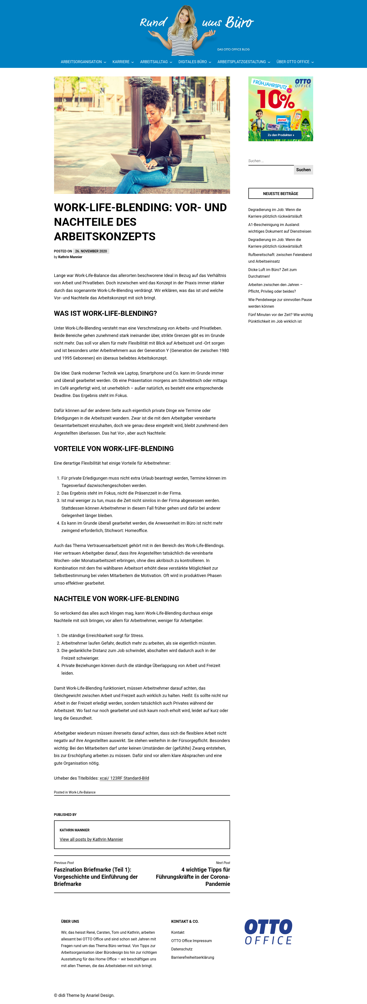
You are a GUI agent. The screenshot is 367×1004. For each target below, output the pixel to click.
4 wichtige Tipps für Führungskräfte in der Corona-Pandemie (187, 874)
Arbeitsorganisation (81, 62)
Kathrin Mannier (70, 257)
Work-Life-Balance (82, 792)
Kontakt (177, 932)
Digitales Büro (192, 62)
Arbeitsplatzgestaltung (242, 62)
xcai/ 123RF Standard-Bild (124, 778)
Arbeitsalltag (154, 62)
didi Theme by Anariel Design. (86, 995)
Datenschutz (181, 949)
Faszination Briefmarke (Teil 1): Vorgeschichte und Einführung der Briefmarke (97, 874)
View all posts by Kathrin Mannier (91, 839)
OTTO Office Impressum (191, 941)
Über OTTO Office (293, 62)
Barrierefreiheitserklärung (192, 957)
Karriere (121, 62)
